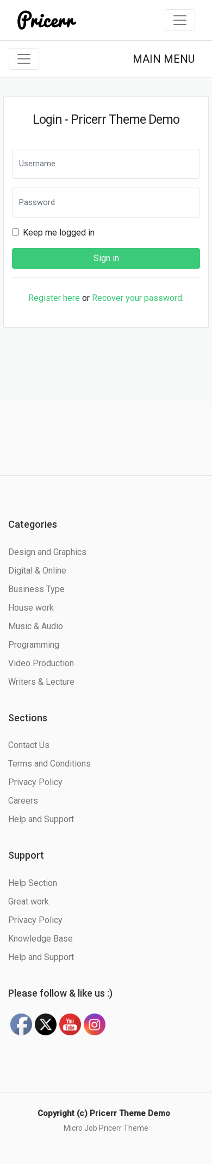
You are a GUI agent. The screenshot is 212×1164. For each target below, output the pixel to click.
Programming (33, 645)
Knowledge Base (40, 938)
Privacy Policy (35, 782)
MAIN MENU (164, 58)
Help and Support (41, 819)
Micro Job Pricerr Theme (106, 1128)
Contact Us (28, 745)
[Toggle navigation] (180, 20)
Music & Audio (35, 626)
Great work (28, 901)
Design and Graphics (47, 552)
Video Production (41, 663)
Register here (54, 298)
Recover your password (137, 298)
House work (31, 607)
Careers (23, 800)
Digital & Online (37, 570)
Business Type (36, 589)
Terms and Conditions (49, 763)
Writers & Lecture (41, 682)
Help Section (32, 883)
